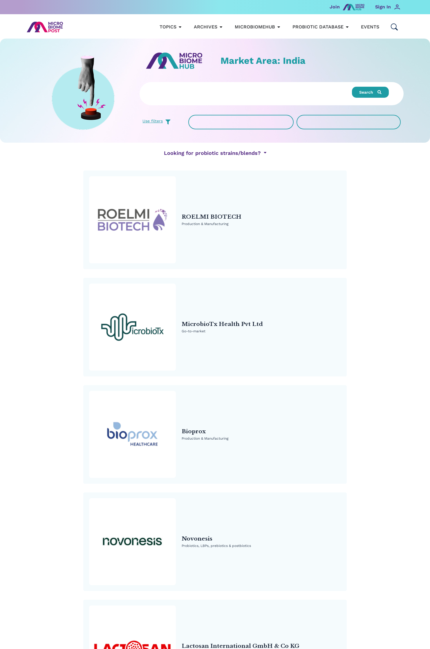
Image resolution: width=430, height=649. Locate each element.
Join (335, 7)
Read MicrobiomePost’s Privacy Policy (215, 597)
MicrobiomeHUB (141, 514)
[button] (370, 92)
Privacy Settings (215, 608)
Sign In (383, 7)
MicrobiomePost (46, 514)
